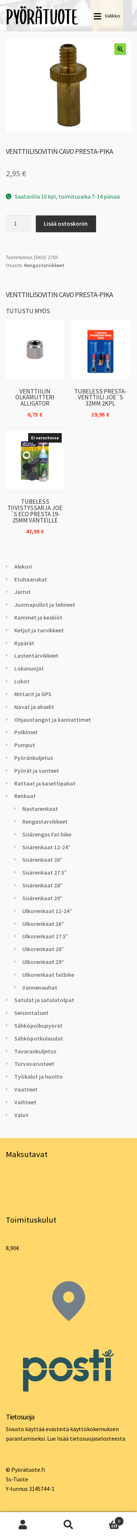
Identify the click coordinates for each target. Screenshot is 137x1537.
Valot (21, 1115)
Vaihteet (25, 1102)
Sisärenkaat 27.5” (44, 872)
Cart (107, 1519)
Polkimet (26, 732)
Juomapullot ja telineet (44, 604)
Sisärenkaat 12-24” (46, 847)
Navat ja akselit (34, 706)
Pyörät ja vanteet (36, 770)
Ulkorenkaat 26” (43, 923)
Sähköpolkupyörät (38, 1025)
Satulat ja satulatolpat (44, 1000)
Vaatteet (26, 1089)
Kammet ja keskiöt (38, 617)
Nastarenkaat (40, 808)
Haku (68, 1524)
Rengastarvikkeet (44, 265)
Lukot (22, 681)
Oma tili (23, 1524)
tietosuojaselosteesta (97, 1438)
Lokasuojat (29, 668)
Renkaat (25, 795)
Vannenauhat (39, 987)
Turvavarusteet (34, 1063)
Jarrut (22, 591)
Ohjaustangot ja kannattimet (52, 719)
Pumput (24, 745)
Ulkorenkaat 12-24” (47, 911)
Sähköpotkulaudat (38, 1038)
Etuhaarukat (30, 579)
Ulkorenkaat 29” (43, 961)
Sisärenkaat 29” (42, 898)
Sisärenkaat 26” (42, 859)
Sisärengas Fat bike (46, 834)
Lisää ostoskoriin (66, 223)
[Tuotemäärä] (18, 223)
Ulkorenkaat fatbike (48, 974)
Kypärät (24, 643)
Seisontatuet (31, 1012)
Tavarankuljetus (35, 1051)
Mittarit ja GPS (33, 694)
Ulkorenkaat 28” (43, 949)
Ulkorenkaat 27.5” (45, 936)
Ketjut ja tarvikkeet (39, 630)
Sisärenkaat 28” (42, 885)
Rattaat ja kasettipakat (45, 783)
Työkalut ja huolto (38, 1076)
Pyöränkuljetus (33, 757)
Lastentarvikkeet (36, 655)
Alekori (23, 566)
